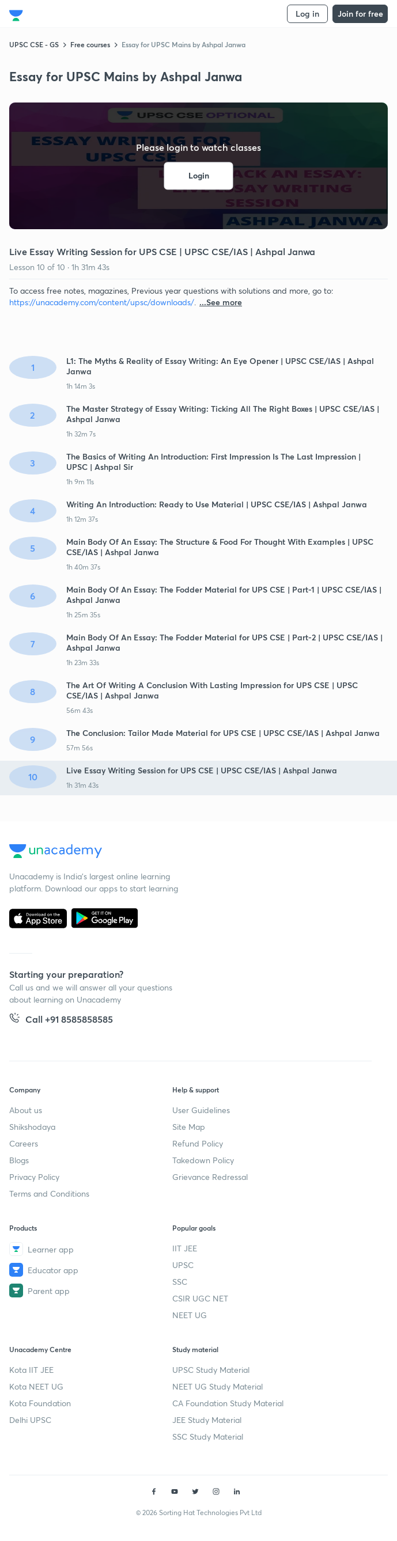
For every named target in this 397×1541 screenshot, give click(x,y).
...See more (220, 302)
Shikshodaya (32, 1126)
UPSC (183, 1264)
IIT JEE (184, 1248)
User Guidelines (201, 1109)
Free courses (90, 44)
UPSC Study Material (210, 1369)
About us (25, 1109)
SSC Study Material (207, 1436)
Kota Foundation (40, 1403)
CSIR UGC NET (200, 1298)
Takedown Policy (203, 1160)
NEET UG (189, 1315)
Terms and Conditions (49, 1193)
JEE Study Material (206, 1419)
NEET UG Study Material (217, 1386)
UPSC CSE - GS (34, 44)
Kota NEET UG (36, 1386)
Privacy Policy (34, 1176)
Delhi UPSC (30, 1419)
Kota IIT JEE (31, 1369)
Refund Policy (197, 1143)
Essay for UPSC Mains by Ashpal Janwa (183, 44)
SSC (179, 1281)
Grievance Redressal (210, 1176)
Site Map (188, 1126)
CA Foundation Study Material (227, 1403)
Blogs (19, 1160)
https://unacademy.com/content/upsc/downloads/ (101, 302)
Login (198, 175)
